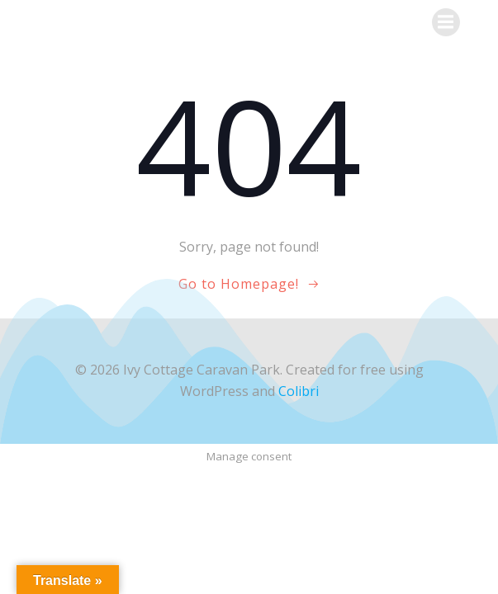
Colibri (298, 391)
